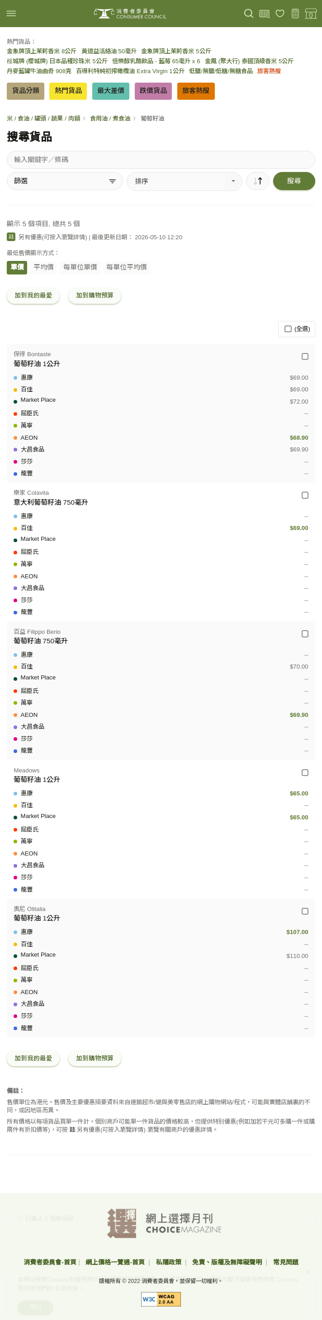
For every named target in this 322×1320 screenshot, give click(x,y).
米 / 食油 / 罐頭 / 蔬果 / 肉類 (43, 118)
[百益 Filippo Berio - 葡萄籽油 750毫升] (305, 633)
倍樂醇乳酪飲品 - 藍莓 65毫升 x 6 (156, 61)
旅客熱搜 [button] (195, 90)
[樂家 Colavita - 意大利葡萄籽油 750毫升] (305, 495)
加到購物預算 (95, 295)
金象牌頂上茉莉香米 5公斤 (176, 51)
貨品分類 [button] (25, 90)
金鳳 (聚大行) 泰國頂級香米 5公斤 (249, 61)
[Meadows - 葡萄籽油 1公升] (305, 772)
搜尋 (294, 181)
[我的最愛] (280, 14)
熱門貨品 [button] (68, 90)
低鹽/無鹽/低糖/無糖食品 (221, 71)
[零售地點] (311, 14)
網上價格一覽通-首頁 (116, 1262)
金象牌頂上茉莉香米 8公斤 (41, 51)
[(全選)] (287, 328)
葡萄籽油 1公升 (37, 363)
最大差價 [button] (110, 90)
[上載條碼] (264, 14)
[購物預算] (295, 14)
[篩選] (65, 181)
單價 (17, 267)
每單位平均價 (126, 267)
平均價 (43, 267)
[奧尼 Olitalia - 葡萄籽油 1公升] (305, 911)
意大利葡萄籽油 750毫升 (51, 502)
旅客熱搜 (269, 71)
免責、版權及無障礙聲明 (228, 1262)
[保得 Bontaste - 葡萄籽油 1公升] (305, 356)
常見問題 (285, 1262)
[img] (11, 13)
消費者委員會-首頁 (50, 1262)
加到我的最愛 (33, 295)
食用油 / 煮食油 (110, 118)
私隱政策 (169, 1262)
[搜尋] (249, 14)
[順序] (258, 181)
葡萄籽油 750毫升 (41, 641)
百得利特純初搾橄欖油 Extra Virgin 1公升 (130, 71)
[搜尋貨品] (161, 160)
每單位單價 (80, 267)
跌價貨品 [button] (153, 90)
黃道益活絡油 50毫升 (109, 51)
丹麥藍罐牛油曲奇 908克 (39, 71)
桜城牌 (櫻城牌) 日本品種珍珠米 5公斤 (57, 61)
